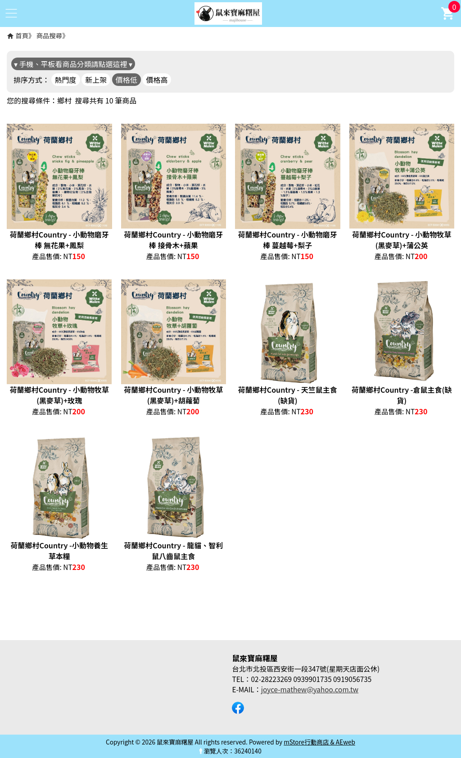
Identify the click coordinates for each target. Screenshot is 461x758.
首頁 (21, 35)
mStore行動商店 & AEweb (319, 741)
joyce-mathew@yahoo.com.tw (309, 689)
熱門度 (66, 79)
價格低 (126, 79)
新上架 (96, 79)
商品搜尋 (49, 35)
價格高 (156, 79)
